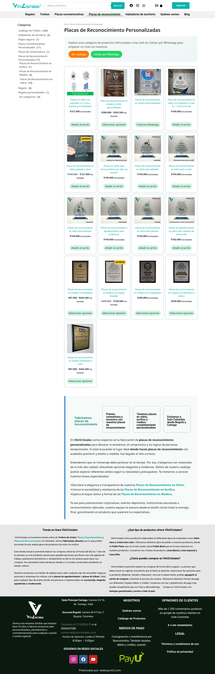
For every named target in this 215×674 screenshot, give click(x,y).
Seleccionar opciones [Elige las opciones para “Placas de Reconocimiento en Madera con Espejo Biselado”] (114, 313)
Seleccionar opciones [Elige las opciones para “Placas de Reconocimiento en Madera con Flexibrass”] (80, 313)
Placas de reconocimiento (104, 14)
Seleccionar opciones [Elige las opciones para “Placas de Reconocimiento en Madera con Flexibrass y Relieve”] (181, 313)
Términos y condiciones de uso (180, 644)
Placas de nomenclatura (31, 51)
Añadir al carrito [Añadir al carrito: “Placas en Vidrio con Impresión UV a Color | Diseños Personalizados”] (80, 124)
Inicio (66, 24)
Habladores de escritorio (140, 14)
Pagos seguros (26, 39)
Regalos (30, 14)
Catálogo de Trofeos (29, 30)
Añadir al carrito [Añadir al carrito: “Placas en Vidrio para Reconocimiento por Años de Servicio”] (114, 186)
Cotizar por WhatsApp (106, 54)
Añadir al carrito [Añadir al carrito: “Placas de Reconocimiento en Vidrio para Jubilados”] (148, 186)
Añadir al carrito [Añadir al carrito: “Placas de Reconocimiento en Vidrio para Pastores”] (80, 248)
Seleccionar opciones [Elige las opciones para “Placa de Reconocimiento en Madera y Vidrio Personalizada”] (114, 124)
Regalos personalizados (31, 92)
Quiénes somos (169, 14)
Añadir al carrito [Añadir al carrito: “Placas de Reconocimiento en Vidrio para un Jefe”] (181, 186)
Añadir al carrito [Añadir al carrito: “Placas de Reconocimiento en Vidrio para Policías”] (148, 248)
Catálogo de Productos (132, 618)
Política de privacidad (180, 651)
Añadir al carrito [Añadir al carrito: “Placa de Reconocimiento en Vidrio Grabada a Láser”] (80, 186)
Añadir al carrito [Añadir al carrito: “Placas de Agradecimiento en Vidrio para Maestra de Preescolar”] (181, 248)
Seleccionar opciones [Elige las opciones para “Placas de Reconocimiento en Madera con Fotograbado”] (148, 313)
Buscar (118, 5)
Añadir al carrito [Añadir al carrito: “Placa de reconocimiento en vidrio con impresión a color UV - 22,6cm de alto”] (181, 124)
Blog (187, 14)
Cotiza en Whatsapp (148, 124)
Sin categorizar (27, 96)
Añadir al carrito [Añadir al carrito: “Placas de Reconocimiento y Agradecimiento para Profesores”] (114, 248)
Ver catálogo (79, 54)
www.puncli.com (110, 670)
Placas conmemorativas (69, 14)
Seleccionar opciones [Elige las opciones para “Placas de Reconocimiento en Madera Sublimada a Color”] (80, 381)
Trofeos (44, 14)
